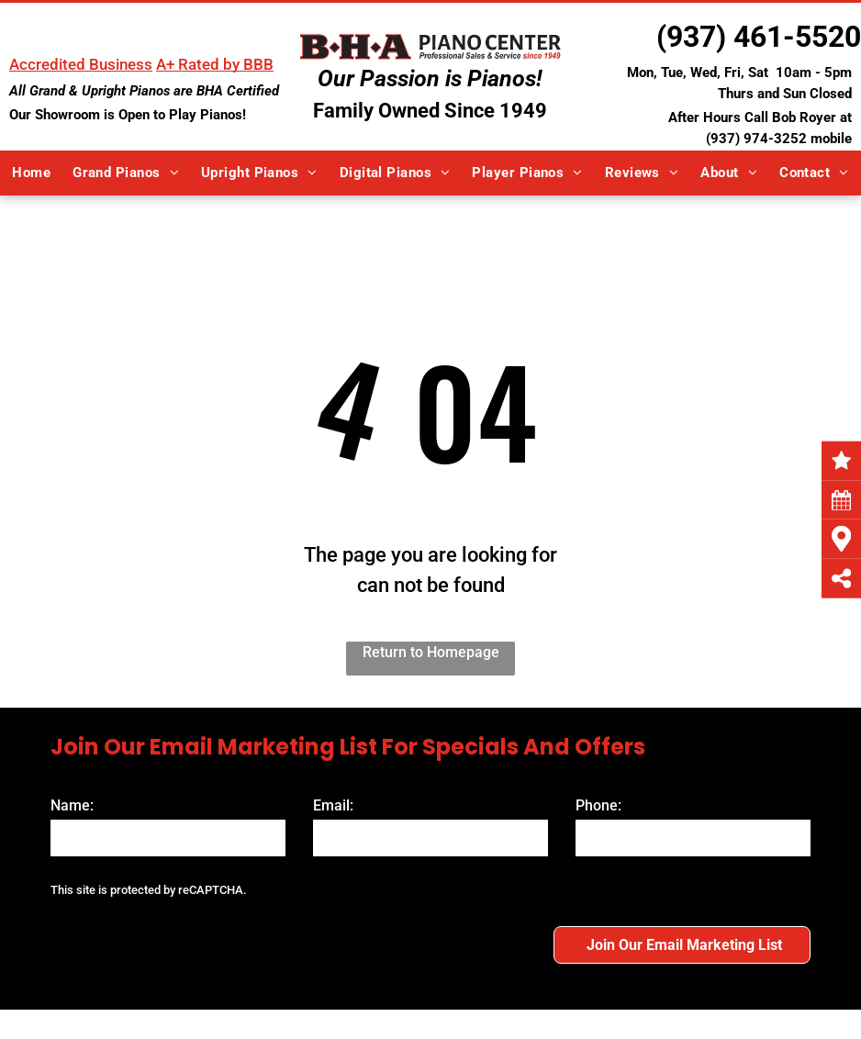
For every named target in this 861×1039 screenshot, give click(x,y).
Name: (72, 805)
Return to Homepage (431, 652)
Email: (333, 805)
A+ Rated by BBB (215, 64)
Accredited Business (80, 64)
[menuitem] (31, 173)
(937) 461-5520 (758, 36)
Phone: (598, 805)
